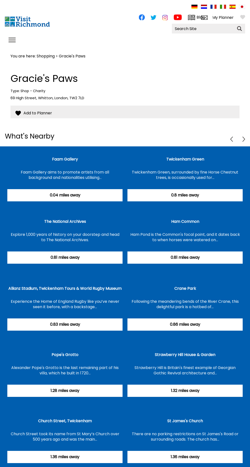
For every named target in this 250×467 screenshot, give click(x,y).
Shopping (46, 56)
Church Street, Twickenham (65, 421)
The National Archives (65, 221)
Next (243, 139)
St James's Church (185, 421)
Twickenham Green (185, 159)
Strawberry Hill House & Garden (185, 355)
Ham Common (185, 221)
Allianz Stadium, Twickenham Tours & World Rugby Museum (65, 288)
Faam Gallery (65, 159)
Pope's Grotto (65, 355)
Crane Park (185, 288)
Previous (231, 139)
